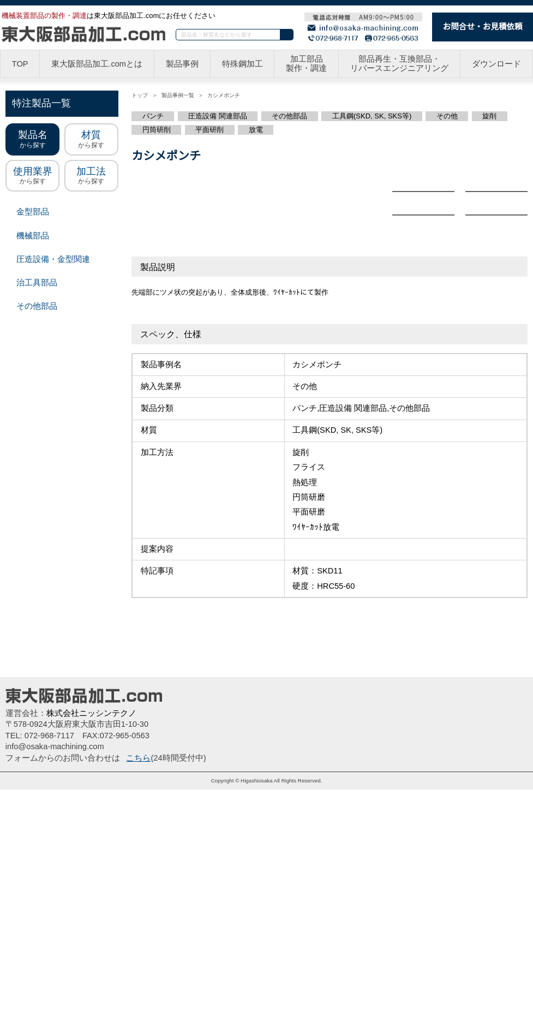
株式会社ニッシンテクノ (91, 939)
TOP (20, 64)
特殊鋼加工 (243, 64)
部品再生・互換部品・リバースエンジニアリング (400, 64)
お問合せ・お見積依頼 (483, 26)
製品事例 (183, 64)
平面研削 (209, 130)
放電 (256, 130)
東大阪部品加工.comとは (98, 64)
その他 (443, 116)
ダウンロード (496, 64)
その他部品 (290, 116)
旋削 (487, 116)
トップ (139, 95)
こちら (138, 984)
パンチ (153, 116)
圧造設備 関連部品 (218, 116)
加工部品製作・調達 (308, 64)
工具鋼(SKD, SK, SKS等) (370, 116)
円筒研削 (156, 130)
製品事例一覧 (177, 95)
